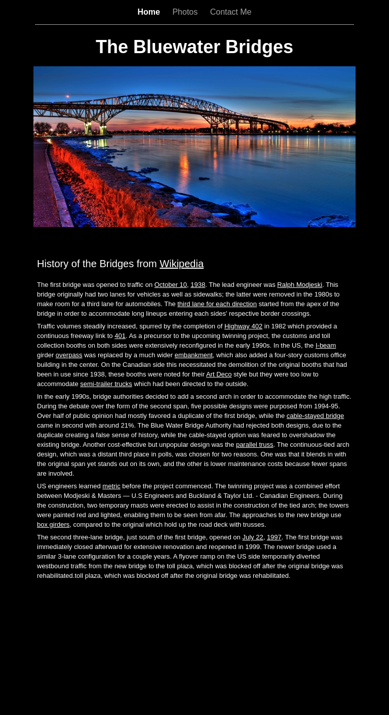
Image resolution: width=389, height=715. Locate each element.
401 (120, 336)
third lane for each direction (217, 304)
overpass (69, 355)
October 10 (170, 284)
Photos (186, 12)
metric (111, 486)
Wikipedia (182, 263)
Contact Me (231, 12)
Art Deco (219, 374)
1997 (274, 537)
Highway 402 (243, 326)
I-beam (326, 345)
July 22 (252, 537)
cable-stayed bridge (315, 415)
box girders (53, 524)
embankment (194, 355)
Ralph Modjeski (299, 284)
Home (150, 12)
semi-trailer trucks (106, 384)
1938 (197, 284)
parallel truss (255, 444)
